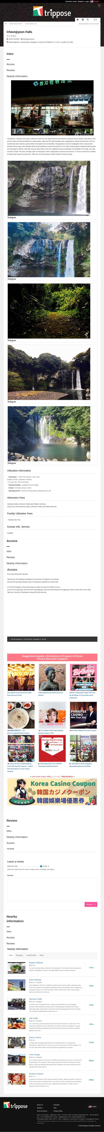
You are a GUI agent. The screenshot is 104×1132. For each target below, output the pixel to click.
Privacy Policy (58, 1111)
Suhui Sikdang (35, 980)
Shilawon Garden (36, 1074)
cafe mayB (33, 1018)
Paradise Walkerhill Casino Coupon (84, 730)
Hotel (41, 955)
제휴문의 (40, 1108)
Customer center (71, 1)
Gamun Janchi (35, 1037)
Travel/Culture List (31, 23)
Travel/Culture (31, 955)
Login (87, 1)
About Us (40, 1105)
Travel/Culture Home (15, 23)
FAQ (55, 1108)
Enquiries (57, 1105)
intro (9, 551)
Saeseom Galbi (35, 999)
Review (11, 70)
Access (11, 64)
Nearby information (17, 76)
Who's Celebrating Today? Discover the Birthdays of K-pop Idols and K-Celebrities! (82, 695)
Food (11, 955)
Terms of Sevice (42, 1111)
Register (81, 1)
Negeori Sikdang (36, 963)
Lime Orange (34, 1055)
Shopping (19, 955)
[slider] (41, 866)
